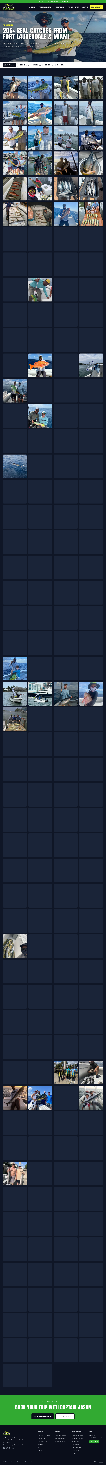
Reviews (77, 8)
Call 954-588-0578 (42, 1419)
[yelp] (10, 1451)
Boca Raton (76, 1453)
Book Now (94, 1444)
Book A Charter (96, 8)
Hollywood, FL (77, 1444)
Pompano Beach (77, 1441)
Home (5, 23)
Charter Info (42, 1441)
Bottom (49, 68)
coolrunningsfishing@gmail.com (15, 1447)
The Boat (61, 68)
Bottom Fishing (60, 1444)
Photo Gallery (42, 1444)
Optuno (101, 1464)
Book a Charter (65, 1419)
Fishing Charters (46, 8)
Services (57, 1434)
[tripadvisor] (13, 1451)
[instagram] (7, 1451)
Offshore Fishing (60, 1438)
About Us (33, 8)
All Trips (9, 68)
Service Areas (60, 8)
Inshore (37, 68)
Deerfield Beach (77, 1450)
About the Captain (44, 1438)
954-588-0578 (10, 1445)
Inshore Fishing (60, 1441)
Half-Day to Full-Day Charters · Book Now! (53, 1)
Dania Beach (76, 1447)
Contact (85, 8)
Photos (70, 8)
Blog (39, 1450)
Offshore (24, 68)
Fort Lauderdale (77, 1438)
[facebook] (4, 1451)
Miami (74, 1456)
